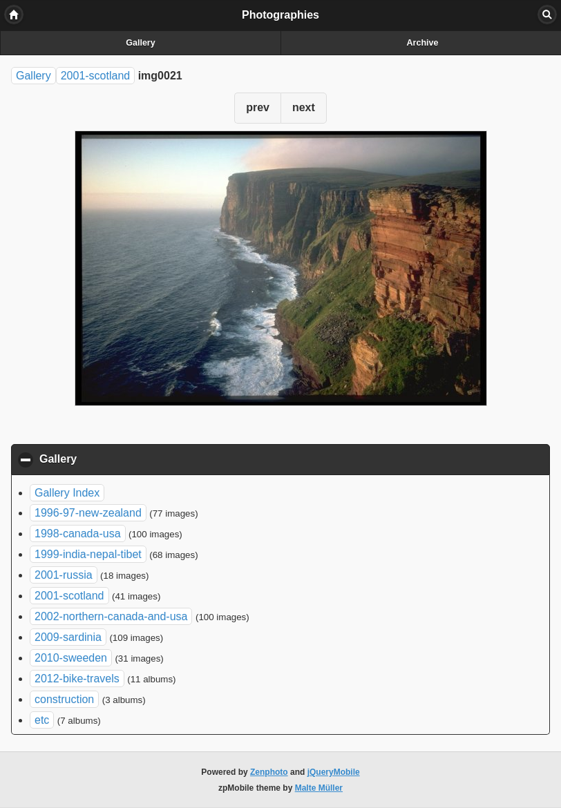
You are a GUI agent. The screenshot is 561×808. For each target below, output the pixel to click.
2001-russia (64, 575)
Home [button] (13, 14)
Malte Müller (319, 788)
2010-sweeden (71, 658)
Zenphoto (269, 772)
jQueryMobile (333, 772)
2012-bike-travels (77, 678)
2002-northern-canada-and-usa (111, 616)
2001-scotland (96, 75)
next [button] (303, 107)
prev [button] (257, 107)
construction (64, 699)
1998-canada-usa (78, 533)
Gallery (140, 43)
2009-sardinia (68, 637)
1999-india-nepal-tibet (88, 554)
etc (42, 720)
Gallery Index (67, 493)
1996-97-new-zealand (88, 513)
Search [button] (547, 14)
